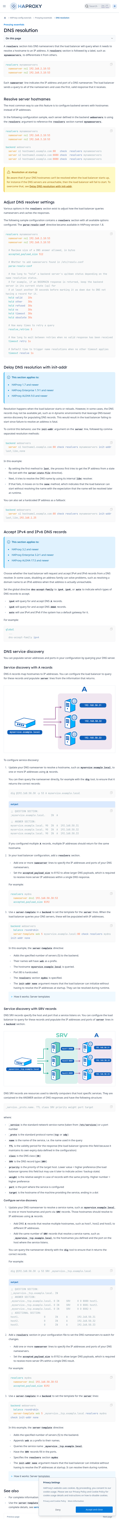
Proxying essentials (43, 18)
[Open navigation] (4, 6)
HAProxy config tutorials (20, 18)
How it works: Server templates (32, 996)
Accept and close (94, 1509)
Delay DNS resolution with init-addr (50, 186)
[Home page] (26, 6)
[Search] (97, 6)
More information (76, 1501)
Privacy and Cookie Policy (54, 1501)
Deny (58, 1509)
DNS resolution (62, 18)
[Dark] (115, 6)
